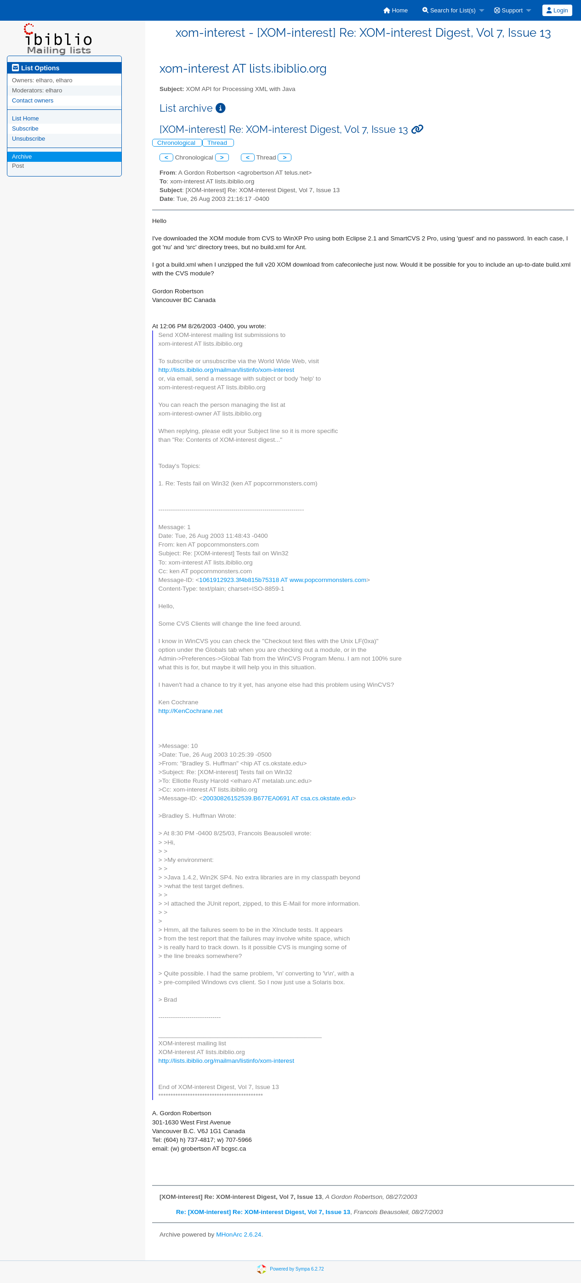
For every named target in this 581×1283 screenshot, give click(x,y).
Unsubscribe (28, 138)
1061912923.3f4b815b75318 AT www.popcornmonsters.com (282, 579)
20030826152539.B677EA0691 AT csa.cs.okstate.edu (277, 798)
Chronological (177, 142)
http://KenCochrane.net (191, 710)
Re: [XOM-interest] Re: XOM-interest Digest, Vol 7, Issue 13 (263, 1212)
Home (395, 10)
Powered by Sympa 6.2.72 (297, 1269)
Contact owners (32, 100)
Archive (22, 156)
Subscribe (25, 128)
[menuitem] (395, 10)
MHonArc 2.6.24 (238, 1234)
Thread (218, 142)
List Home (25, 118)
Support (508, 10)
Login (557, 10)
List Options (35, 68)
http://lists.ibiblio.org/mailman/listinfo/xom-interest (226, 369)
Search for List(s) (449, 10)
